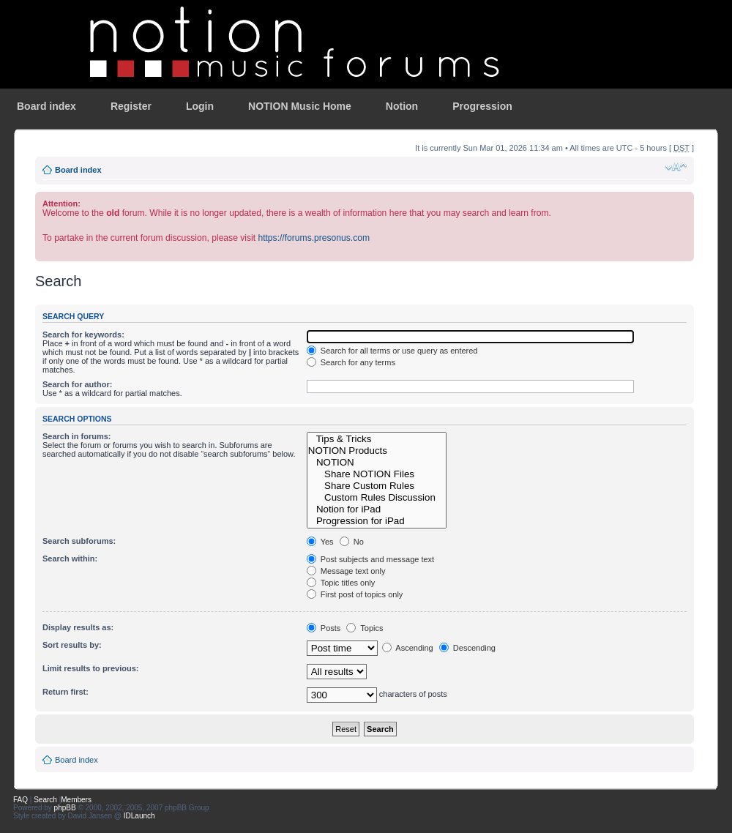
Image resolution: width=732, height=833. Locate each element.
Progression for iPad (376, 521)
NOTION (376, 462)
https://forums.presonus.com (314, 238)
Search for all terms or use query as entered (392, 350)
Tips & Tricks (376, 439)
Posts (324, 628)
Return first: (65, 691)
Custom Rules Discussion (376, 498)
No (352, 541)
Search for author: (77, 384)
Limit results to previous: (90, 668)
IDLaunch (139, 816)
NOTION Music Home (299, 106)
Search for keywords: (83, 334)
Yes (320, 541)
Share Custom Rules (376, 486)
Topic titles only (341, 582)
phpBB (65, 808)
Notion (402, 106)
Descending (467, 647)
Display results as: (77, 627)
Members (76, 800)
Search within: (69, 558)
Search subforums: (79, 541)
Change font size (676, 166)
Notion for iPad (376, 509)
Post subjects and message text (370, 559)
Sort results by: (72, 644)
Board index (46, 106)
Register (131, 106)
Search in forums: (76, 436)
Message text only (346, 571)
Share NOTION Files (376, 474)
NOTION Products (376, 451)
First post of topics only (355, 594)
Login (200, 106)
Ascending (407, 647)
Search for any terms (351, 362)
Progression (482, 106)
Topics (364, 628)
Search (45, 800)
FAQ (20, 800)
